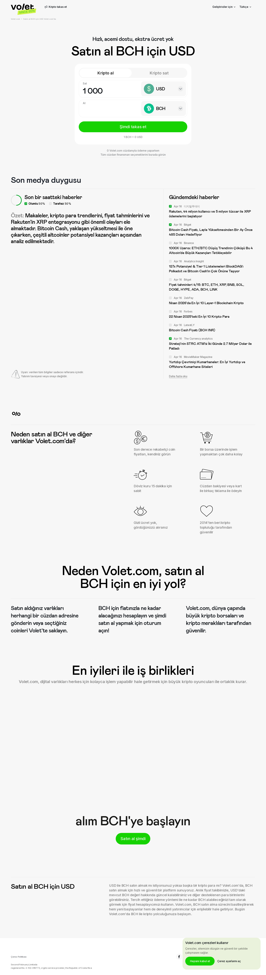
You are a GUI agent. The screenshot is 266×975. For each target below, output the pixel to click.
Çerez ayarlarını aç (229, 961)
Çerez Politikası (18, 956)
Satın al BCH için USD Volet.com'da (39, 19)
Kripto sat (159, 73)
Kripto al (105, 73)
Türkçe (245, 7)
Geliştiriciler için (223, 7)
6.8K (182, 957)
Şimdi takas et (133, 126)
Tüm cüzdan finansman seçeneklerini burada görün (133, 154)
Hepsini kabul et (200, 961)
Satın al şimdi (133, 838)
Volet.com (15, 19)
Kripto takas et (55, 7)
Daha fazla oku (178, 376)
